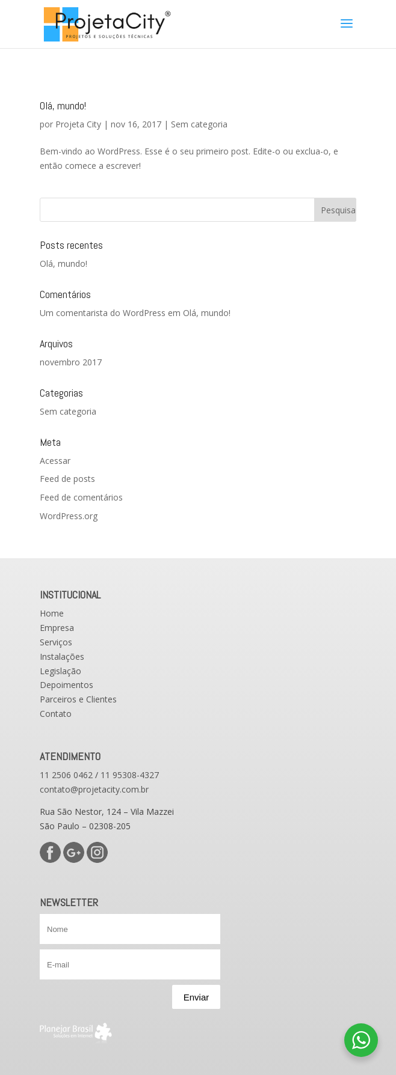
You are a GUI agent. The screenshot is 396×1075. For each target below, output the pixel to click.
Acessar (55, 460)
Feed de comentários (81, 497)
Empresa (57, 627)
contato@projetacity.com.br (94, 789)
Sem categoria (199, 124)
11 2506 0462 (66, 775)
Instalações (62, 656)
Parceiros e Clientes (78, 699)
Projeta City (78, 124)
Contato (56, 713)
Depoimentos (66, 684)
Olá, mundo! (63, 105)
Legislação (60, 671)
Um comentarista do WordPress (103, 312)
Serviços (56, 642)
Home (52, 613)
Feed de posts (67, 478)
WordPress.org (68, 516)
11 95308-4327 (130, 775)
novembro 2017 (71, 362)
